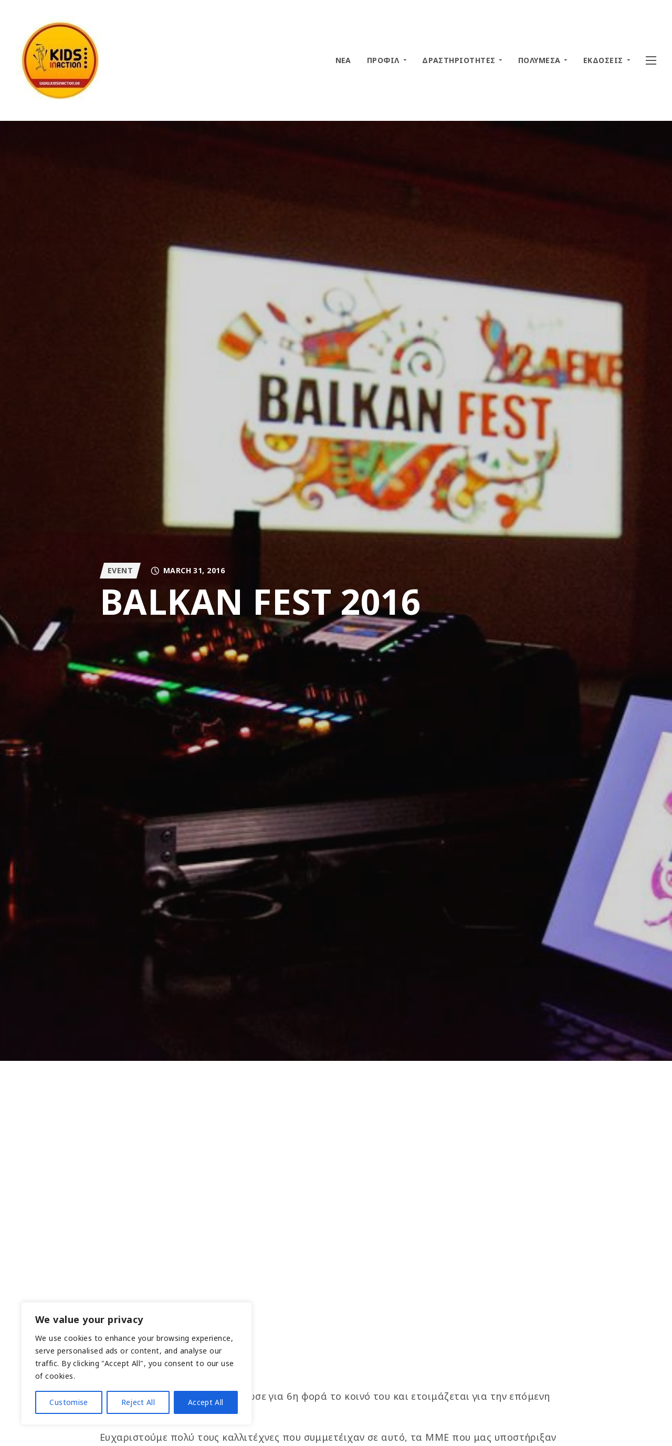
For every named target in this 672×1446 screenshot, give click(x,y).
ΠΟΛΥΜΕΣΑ (539, 60)
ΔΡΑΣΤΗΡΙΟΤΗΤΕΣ (458, 60)
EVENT (120, 570)
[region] (136, 1363)
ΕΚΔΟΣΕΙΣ (603, 60)
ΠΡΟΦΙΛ (383, 60)
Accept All (206, 1402)
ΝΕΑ (343, 60)
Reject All (138, 1402)
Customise (68, 1402)
